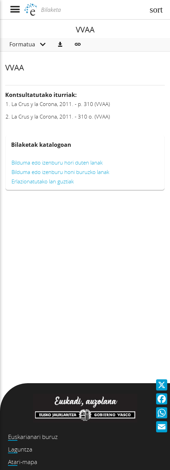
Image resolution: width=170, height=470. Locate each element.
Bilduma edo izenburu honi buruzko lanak (60, 171)
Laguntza (20, 449)
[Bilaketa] (92, 9)
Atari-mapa (22, 462)
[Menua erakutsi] (14, 9)
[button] (60, 44)
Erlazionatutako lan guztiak (42, 181)
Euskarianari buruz (33, 437)
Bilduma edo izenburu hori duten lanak (57, 162)
